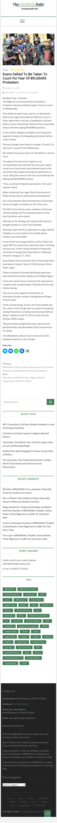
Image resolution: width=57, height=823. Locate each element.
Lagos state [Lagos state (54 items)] (10, 636)
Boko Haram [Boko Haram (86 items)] (36, 599)
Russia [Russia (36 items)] (37, 652)
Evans (26, 92)
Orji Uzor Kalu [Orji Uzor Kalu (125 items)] (24, 647)
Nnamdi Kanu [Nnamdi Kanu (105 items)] (38, 642)
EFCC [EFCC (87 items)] (21, 615)
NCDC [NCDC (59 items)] (36, 636)
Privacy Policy (41, 805)
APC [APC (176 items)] (42, 594)
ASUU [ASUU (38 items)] (7, 599)
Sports (33, 802)
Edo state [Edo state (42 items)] (9, 615)
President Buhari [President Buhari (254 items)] (12, 652)
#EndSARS (10, 92)
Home (11, 798)
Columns (12, 802)
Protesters (34, 92)
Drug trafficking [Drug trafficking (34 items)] (23, 610)
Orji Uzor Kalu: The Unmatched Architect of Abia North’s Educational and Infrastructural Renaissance (27, 463)
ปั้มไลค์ (6, 489)
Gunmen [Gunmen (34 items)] (17, 621)
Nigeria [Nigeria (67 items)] (8, 642)
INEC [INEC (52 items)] (47, 621)
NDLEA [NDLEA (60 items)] (47, 636)
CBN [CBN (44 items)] (34, 605)
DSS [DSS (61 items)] (37, 610)
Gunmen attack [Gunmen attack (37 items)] (32, 621)
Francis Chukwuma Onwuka (16, 523)
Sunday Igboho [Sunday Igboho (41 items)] (33, 658)
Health (23, 802)
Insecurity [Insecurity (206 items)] (9, 626)
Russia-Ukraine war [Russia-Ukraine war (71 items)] (13, 658)
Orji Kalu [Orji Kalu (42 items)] (8, 647)
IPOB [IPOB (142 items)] (44, 626)
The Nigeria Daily (20, 704)
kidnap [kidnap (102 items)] (25, 631)
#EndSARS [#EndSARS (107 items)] (9, 589)
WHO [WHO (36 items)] (24, 663)
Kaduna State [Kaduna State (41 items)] (10, 631)
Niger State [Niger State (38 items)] (22, 642)
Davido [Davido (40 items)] (8, 610)
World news (43, 798)
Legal (5, 69)
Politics (31, 798)
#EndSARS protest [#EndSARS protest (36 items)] (28, 589)
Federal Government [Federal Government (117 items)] (38, 615)
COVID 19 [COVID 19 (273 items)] (46, 605)
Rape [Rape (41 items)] (27, 652)
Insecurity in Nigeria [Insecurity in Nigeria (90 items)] (27, 626)
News (21, 798)
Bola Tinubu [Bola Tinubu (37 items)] (10, 605)
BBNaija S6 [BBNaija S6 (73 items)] (20, 599)
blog (12, 805)
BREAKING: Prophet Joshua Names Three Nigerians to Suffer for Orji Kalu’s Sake (27, 514)
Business (44, 802)
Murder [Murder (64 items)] (24, 636)
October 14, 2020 (11, 88)
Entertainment (24, 805)
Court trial (19, 92)
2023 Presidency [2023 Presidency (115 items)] (12, 594)
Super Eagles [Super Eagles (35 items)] (10, 663)
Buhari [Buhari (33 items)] (23, 605)
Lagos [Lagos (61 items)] (35, 631)
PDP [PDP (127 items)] (38, 647)
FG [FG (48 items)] (6, 621)
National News (16, 69)
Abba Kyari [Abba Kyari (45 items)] (30, 594)
